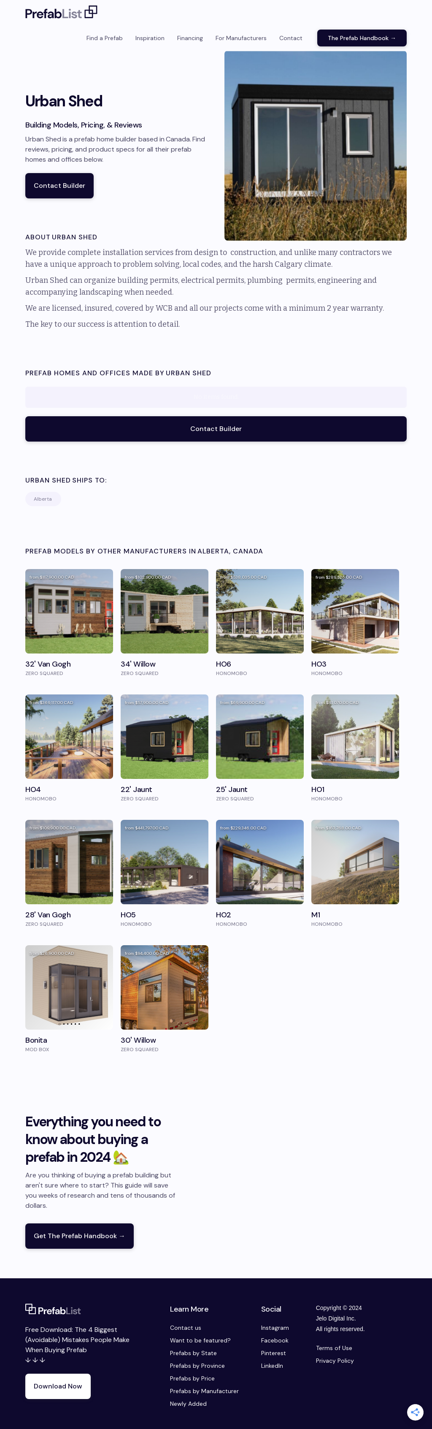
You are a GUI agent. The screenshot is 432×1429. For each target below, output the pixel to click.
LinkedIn (272, 1365)
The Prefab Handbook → (362, 38)
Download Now (58, 1386)
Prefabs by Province (197, 1365)
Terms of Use (334, 1348)
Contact (290, 38)
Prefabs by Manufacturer (204, 1391)
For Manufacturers (241, 38)
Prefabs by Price (192, 1378)
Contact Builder (59, 185)
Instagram (275, 1327)
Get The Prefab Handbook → (79, 1235)
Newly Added (188, 1403)
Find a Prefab (104, 38)
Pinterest (273, 1353)
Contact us (185, 1327)
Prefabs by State (193, 1353)
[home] (61, 12)
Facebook (275, 1340)
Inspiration (150, 38)
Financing (190, 38)
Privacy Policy (335, 1360)
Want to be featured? (200, 1340)
